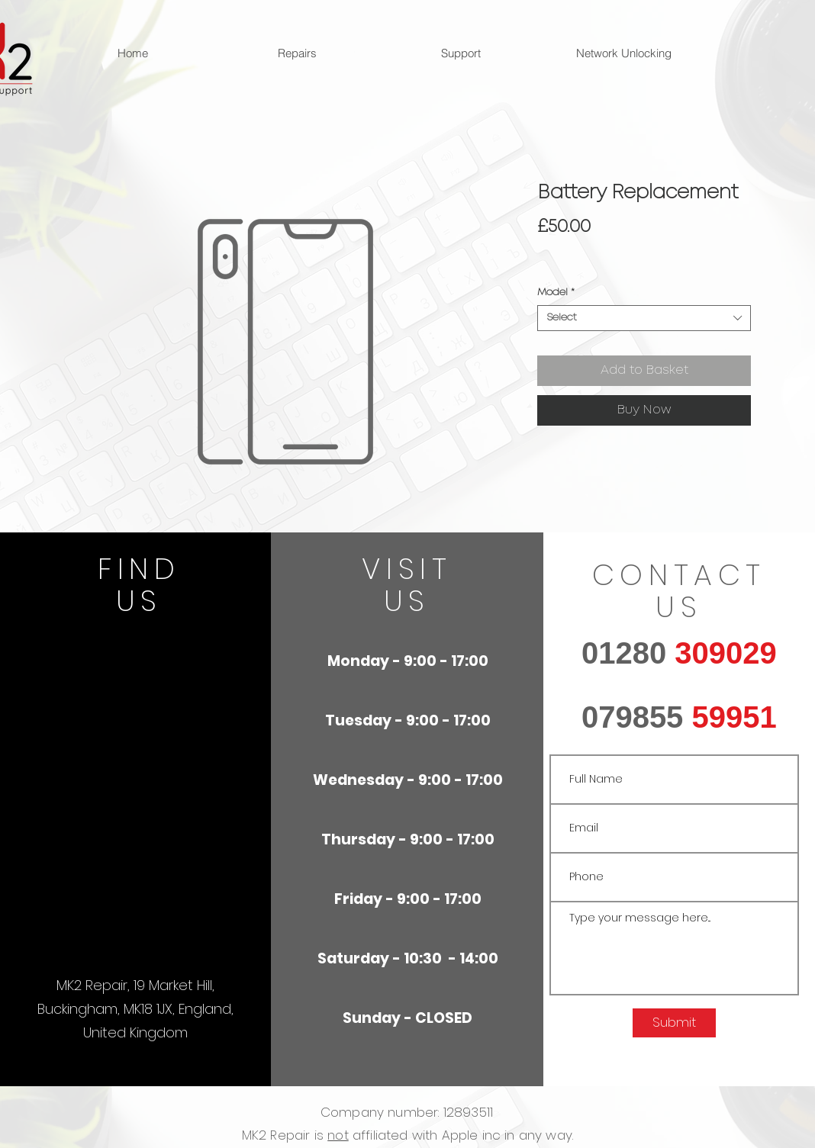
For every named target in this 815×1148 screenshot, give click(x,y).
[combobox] (644, 318)
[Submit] (674, 1022)
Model (556, 292)
